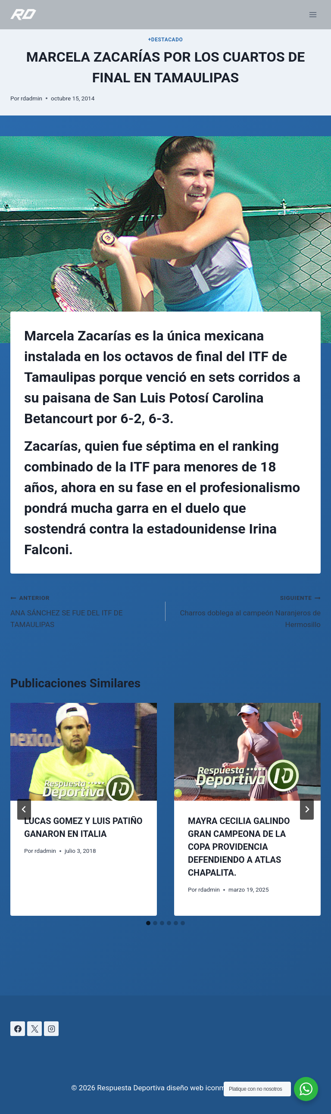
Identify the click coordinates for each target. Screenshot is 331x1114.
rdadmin (31, 98)
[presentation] (83, 752)
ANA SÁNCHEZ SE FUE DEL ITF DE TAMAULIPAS (84, 610)
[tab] (148, 923)
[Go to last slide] (24, 809)
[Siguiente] (307, 809)
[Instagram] (51, 1028)
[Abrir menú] (313, 14)
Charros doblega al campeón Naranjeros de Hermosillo (247, 610)
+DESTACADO (165, 40)
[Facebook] (17, 1028)
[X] (34, 1028)
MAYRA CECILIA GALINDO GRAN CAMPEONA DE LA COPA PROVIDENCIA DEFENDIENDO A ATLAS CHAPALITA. (239, 847)
